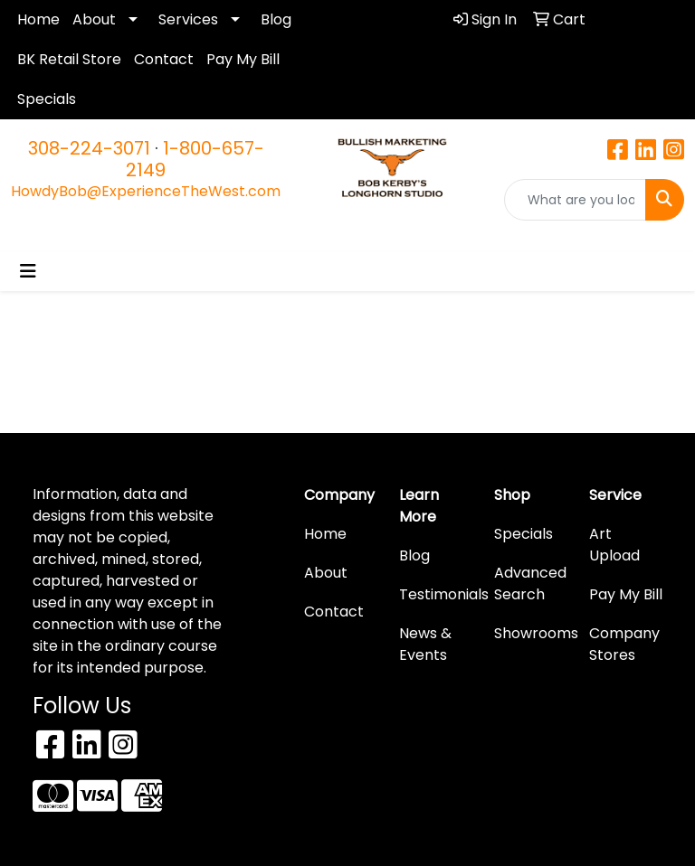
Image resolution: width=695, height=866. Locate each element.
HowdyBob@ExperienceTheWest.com (146, 191)
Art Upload (614, 544)
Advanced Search (530, 583)
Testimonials (435, 594)
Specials (46, 99)
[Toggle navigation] (28, 271)
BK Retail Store (69, 59)
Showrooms (530, 633)
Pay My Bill (243, 59)
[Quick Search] (575, 200)
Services (188, 19)
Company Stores (624, 644)
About (94, 19)
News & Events (425, 644)
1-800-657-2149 (195, 159)
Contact (164, 59)
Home (38, 19)
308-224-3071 (89, 148)
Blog (276, 19)
